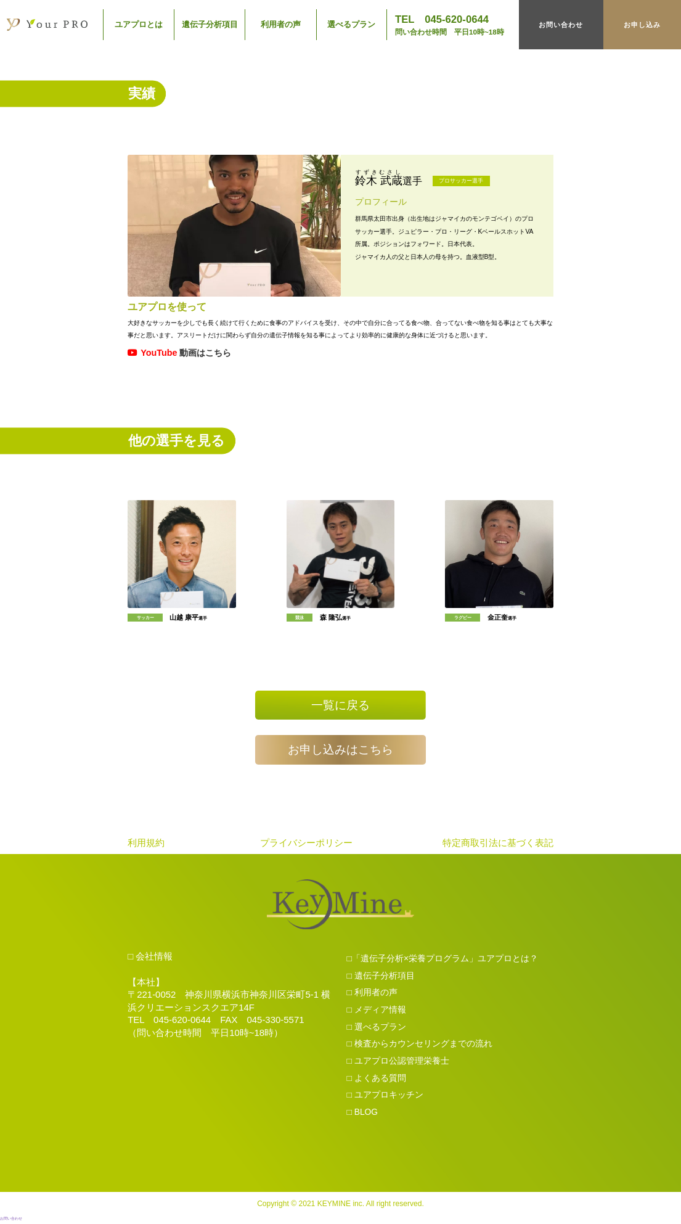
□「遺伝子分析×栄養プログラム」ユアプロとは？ (442, 961)
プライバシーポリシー (306, 844)
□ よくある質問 (376, 1080)
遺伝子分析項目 (210, 24)
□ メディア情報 (376, 1012)
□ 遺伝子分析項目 (381, 977)
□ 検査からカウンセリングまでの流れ (419, 1046)
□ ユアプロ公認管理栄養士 (398, 1062)
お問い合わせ (561, 24)
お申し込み (642, 24)
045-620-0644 (182, 1022)
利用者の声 (281, 24)
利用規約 (146, 844)
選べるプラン (351, 24)
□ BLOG (362, 1114)
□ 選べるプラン (376, 1028)
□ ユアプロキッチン (385, 1097)
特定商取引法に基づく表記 (497, 844)
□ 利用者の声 (372, 995)
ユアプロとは (139, 24)
